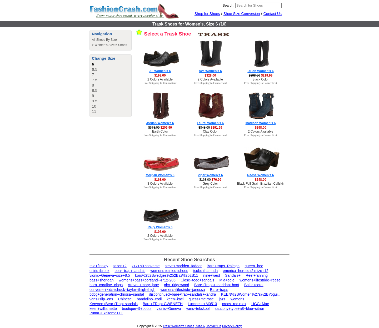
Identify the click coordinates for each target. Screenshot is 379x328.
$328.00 (210, 75)
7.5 (94, 80)
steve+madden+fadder (183, 266)
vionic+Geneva (169, 308)
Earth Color (160, 131)
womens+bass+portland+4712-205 (147, 280)
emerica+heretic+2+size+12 (245, 271)
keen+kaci (175, 299)
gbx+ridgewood (176, 285)
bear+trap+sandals (129, 271)
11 (94, 111)
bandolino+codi (149, 299)
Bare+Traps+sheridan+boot (216, 285)
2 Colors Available (160, 79)
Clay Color (210, 131)
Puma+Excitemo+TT (106, 313)
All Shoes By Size (104, 40)
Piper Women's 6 (210, 175)
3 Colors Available (160, 183)
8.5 (94, 90)
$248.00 (260, 179)
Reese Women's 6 (260, 175)
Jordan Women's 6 (160, 123)
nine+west (211, 275)
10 (94, 106)
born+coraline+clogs (106, 285)
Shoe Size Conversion (241, 14)
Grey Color (210, 183)
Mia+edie (226, 280)
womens (237, 299)
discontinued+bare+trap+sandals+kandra (182, 294)
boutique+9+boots (136, 308)
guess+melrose (201, 299)
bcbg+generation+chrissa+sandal (116, 294)
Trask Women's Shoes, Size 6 (184, 326)
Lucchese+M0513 (202, 304)
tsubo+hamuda (205, 271)
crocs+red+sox (234, 304)
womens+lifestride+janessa (183, 289)
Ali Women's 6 (160, 71)
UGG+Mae (260, 304)
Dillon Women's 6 (260, 71)
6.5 (94, 69)
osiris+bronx (99, 271)
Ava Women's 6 (210, 71)
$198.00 (160, 75)
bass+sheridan (101, 280)
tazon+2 (120, 266)
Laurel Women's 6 (210, 123)
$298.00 (260, 127)
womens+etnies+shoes (169, 271)
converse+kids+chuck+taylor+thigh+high (122, 289)
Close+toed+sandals (197, 280)
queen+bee (254, 266)
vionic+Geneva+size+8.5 (109, 275)
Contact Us (272, 14)
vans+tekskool (198, 308)
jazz (222, 299)
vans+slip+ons (101, 299)
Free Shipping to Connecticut (159, 83)
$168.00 (160, 179)
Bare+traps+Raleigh (223, 266)
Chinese (125, 299)
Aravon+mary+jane (143, 285)
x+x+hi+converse (145, 266)
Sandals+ (233, 275)
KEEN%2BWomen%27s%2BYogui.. (250, 294)
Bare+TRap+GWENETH (163, 304)
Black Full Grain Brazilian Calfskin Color (265, 183)
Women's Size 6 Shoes (110, 45)
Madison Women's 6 (261, 123)
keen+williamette (103, 308)
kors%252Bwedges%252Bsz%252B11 (166, 275)
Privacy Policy (232, 326)
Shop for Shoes (207, 14)
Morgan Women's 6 (160, 175)
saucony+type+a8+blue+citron (239, 308)
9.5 (94, 101)
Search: (229, 5)
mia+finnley (98, 266)
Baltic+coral (253, 285)
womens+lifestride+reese (260, 280)
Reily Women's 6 (160, 227)
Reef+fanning (257, 275)
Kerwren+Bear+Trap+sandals (113, 304)
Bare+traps (219, 289)
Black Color (260, 79)
